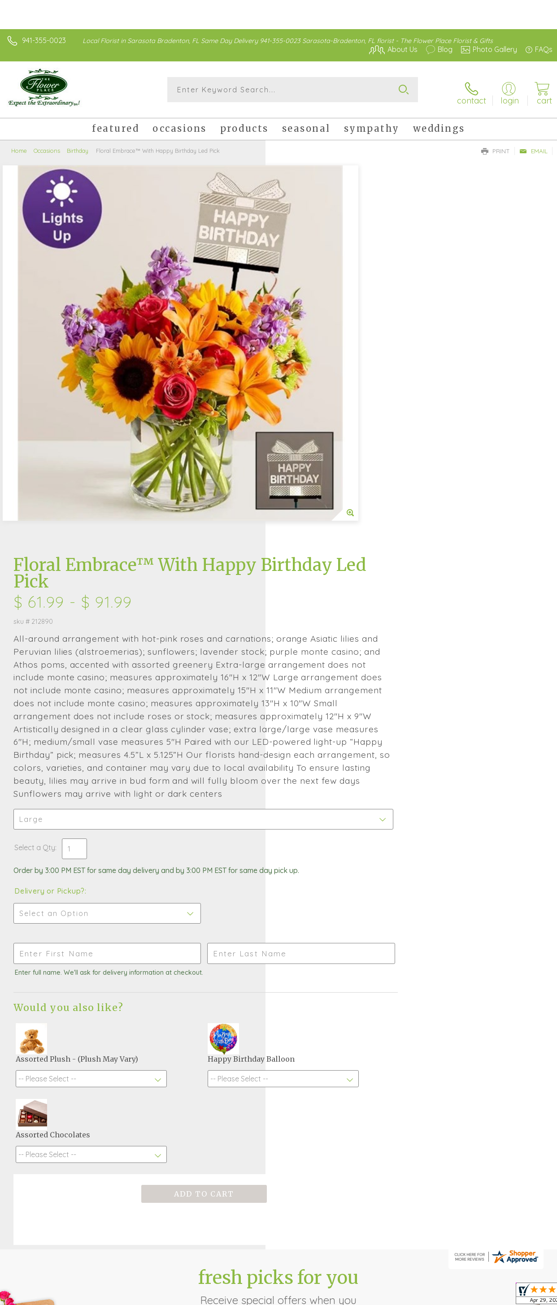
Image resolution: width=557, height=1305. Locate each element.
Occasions (47, 145)
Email (533, 146)
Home (19, 145)
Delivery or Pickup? (315, 568)
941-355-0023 (44, 40)
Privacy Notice (400, 1283)
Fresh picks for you (279, 971)
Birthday (77, 145)
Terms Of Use (347, 1283)
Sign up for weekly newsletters (278, 1020)
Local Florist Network (464, 1283)
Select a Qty (300, 515)
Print (495, 146)
